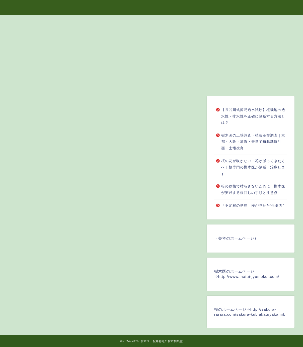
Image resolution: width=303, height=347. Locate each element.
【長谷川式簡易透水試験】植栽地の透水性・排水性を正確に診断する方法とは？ (253, 116)
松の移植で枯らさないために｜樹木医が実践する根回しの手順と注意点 (253, 189)
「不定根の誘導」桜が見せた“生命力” (252, 205)
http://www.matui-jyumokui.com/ (248, 276)
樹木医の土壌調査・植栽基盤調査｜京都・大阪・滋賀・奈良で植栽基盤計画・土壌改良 (253, 142)
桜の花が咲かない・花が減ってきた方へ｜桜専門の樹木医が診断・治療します (253, 167)
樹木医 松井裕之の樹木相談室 (151, 7)
